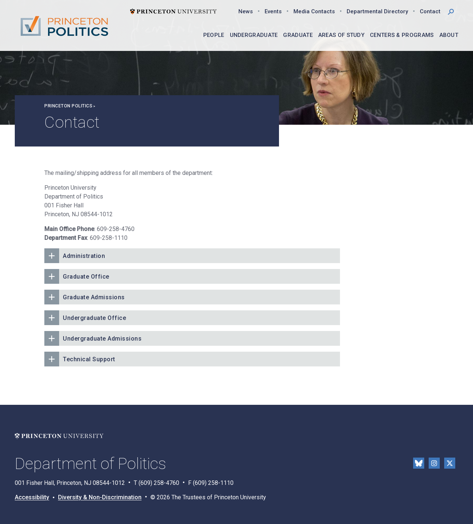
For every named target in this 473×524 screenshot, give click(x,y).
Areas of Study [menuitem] (341, 35)
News (245, 11)
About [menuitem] (449, 35)
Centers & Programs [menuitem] (401, 35)
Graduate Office (86, 276)
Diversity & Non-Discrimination (100, 497)
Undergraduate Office (94, 317)
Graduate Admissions (94, 297)
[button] (450, 11)
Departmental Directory (377, 11)
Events (273, 11)
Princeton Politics (68, 105)
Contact (430, 11)
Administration (84, 255)
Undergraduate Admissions (102, 338)
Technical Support (89, 359)
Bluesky (418, 463)
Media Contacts (314, 11)
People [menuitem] (213, 35)
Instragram (434, 463)
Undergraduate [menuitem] (254, 35)
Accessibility (32, 497)
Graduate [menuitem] (297, 35)
